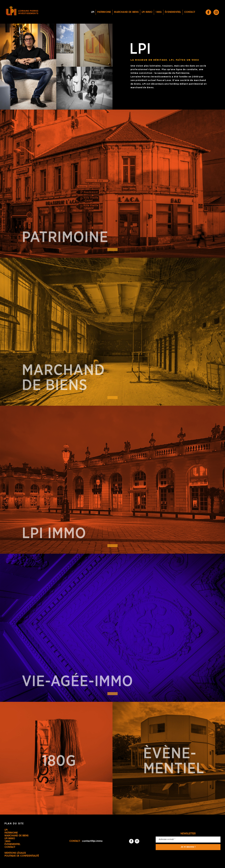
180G (159, 12)
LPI (92, 12)
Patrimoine (104, 12)
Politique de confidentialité (22, 856)
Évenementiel (173, 12)
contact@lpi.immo (92, 841)
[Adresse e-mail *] (188, 840)
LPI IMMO (147, 12)
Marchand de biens (126, 12)
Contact (189, 12)
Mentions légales (15, 853)
